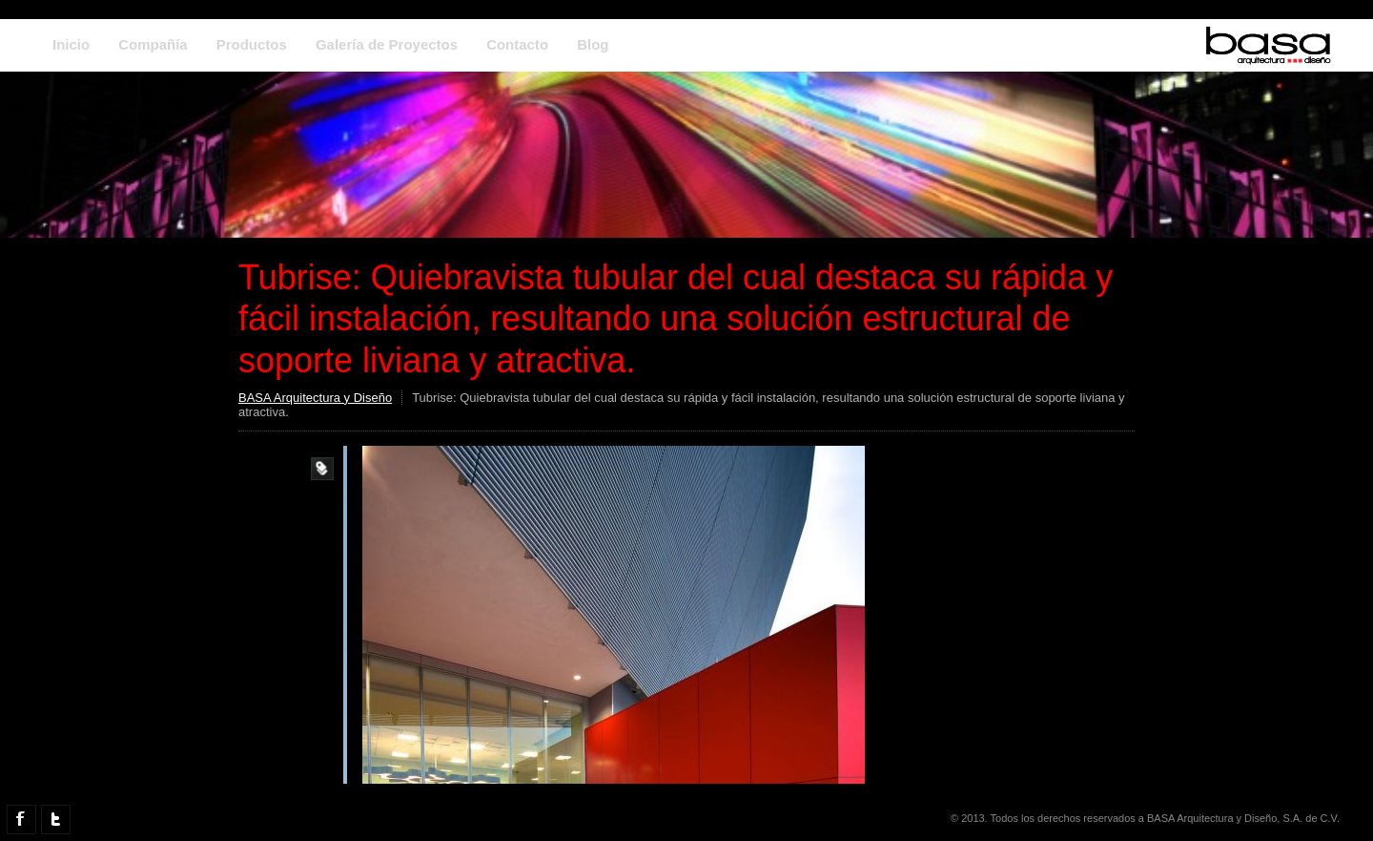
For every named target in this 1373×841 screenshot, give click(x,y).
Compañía (153, 44)
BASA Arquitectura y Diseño (315, 397)
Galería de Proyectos (387, 44)
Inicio (71, 44)
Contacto (517, 44)
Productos (251, 44)
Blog (592, 44)
